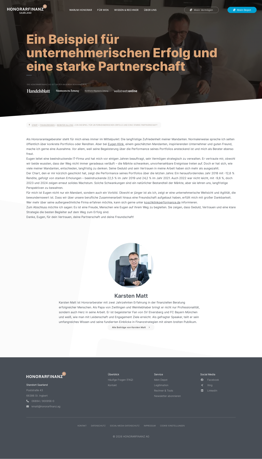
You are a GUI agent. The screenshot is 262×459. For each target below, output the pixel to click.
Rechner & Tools (163, 390)
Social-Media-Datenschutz (124, 425)
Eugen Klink (116, 144)
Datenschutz (98, 425)
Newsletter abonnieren (167, 395)
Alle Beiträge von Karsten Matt (129, 327)
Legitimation (161, 385)
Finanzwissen (47, 125)
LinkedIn (208, 390)
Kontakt (112, 385)
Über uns (150, 9)
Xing (206, 385)
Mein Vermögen (201, 9)
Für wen (103, 9)
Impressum (150, 425)
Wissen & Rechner (126, 9)
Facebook (209, 379)
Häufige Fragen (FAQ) (120, 379)
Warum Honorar (80, 9)
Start (35, 125)
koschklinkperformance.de (162, 202)
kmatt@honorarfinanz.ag (43, 406)
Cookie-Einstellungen (172, 425)
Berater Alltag (65, 125)
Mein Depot (242, 9)
